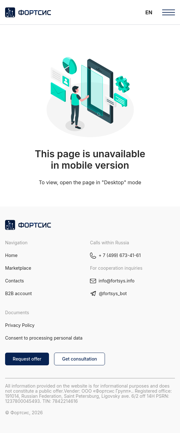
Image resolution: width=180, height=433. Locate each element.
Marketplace (18, 268)
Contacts (14, 280)
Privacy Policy (20, 325)
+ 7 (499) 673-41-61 (120, 255)
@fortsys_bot (113, 293)
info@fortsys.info (117, 280)
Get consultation (79, 359)
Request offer (27, 359)
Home (11, 255)
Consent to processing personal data (43, 338)
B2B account (18, 293)
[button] (149, 12)
